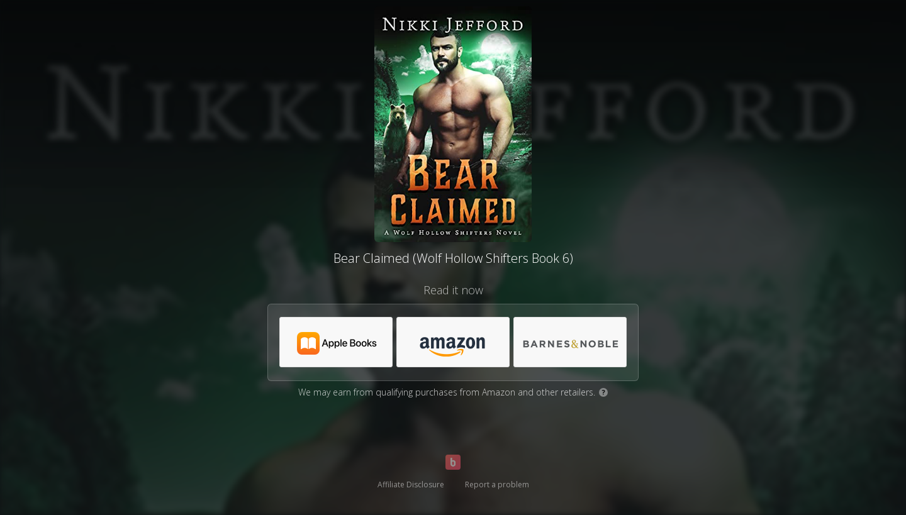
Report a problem (497, 484)
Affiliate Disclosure (411, 484)
